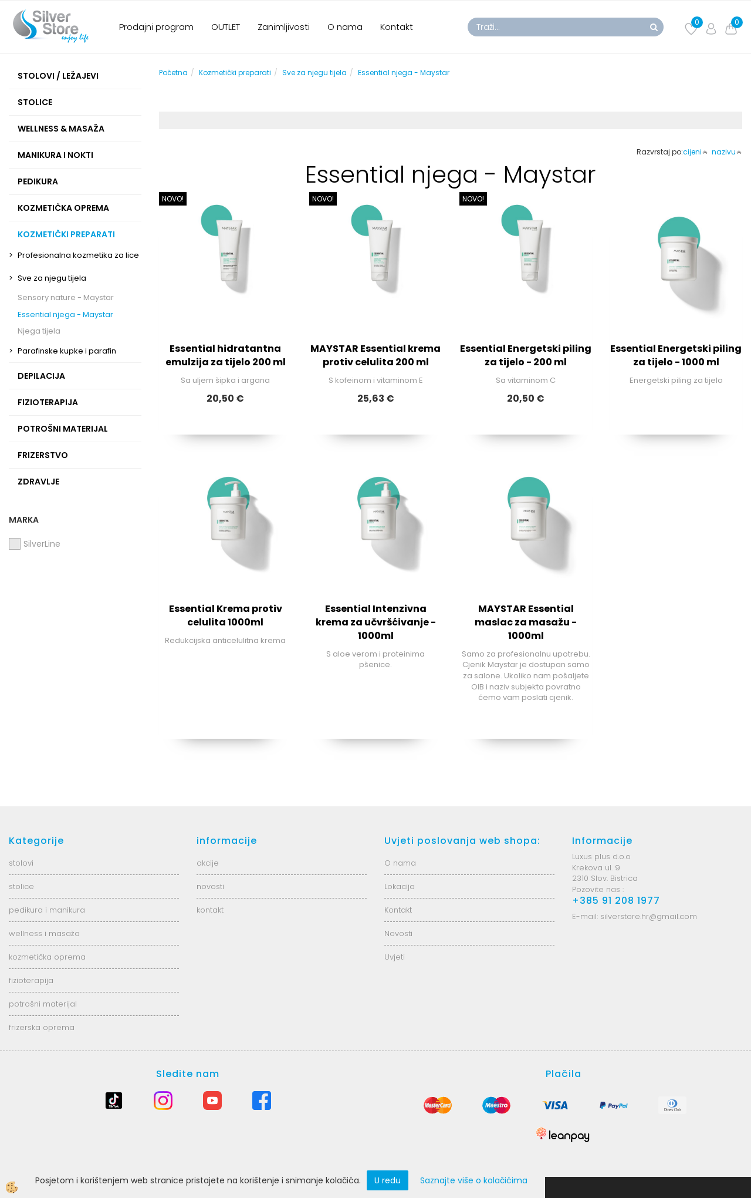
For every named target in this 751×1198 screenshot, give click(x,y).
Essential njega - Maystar (65, 314)
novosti (210, 886)
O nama (345, 27)
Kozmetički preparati (235, 73)
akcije (208, 863)
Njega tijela (39, 330)
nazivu (727, 152)
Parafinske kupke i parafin (67, 350)
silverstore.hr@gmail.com (648, 916)
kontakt (210, 910)
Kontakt (396, 27)
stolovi (21, 863)
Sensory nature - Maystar (66, 297)
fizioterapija (31, 980)
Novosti (398, 933)
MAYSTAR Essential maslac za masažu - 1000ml (526, 622)
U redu (387, 1180)
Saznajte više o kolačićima (473, 1180)
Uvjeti (394, 957)
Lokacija (399, 886)
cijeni (695, 152)
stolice (21, 886)
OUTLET (225, 27)
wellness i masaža (44, 933)
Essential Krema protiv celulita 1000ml (225, 615)
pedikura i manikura (47, 910)
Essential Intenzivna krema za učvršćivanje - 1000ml (376, 622)
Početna (173, 73)
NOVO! (173, 199)
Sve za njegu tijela (52, 278)
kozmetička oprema (47, 957)
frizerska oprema (42, 1027)
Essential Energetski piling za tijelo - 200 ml (525, 355)
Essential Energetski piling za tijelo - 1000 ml (676, 355)
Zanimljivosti (284, 27)
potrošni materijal (43, 1003)
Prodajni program (156, 27)
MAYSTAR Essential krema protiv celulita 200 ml (375, 355)
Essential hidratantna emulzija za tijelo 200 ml (225, 355)
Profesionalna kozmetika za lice (78, 255)
